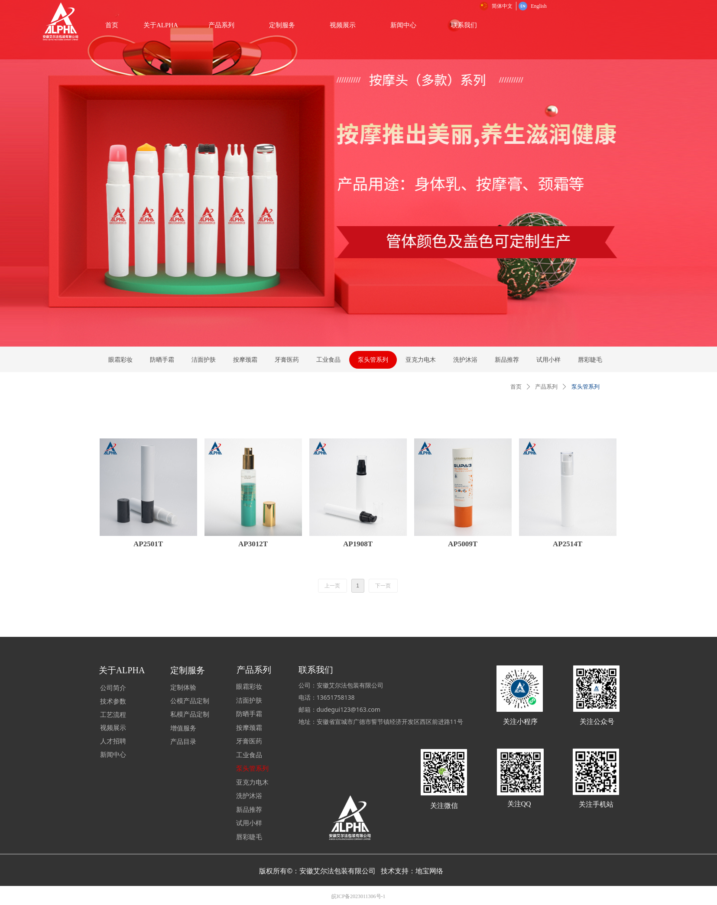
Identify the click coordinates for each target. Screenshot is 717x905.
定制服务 (381, 25)
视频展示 (441, 25)
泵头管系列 (585, 386)
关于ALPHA (259, 25)
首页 (516, 386)
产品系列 (320, 25)
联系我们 (563, 25)
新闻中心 (502, 25)
